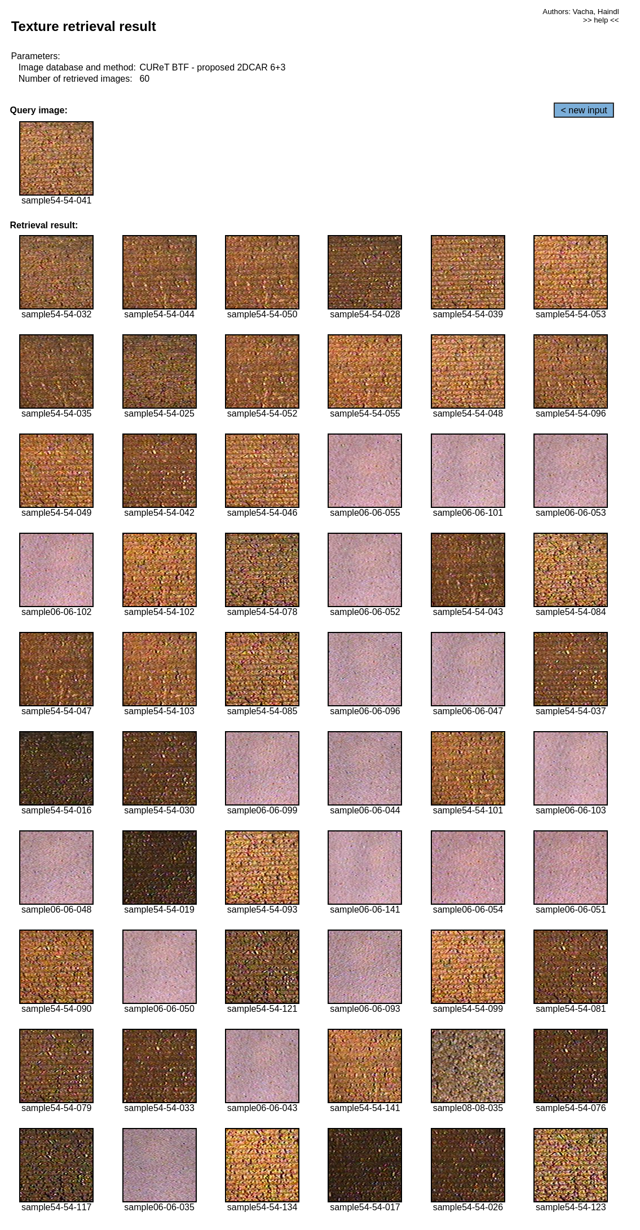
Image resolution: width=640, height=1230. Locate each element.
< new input (583, 110)
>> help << (601, 20)
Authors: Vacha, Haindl (580, 11)
